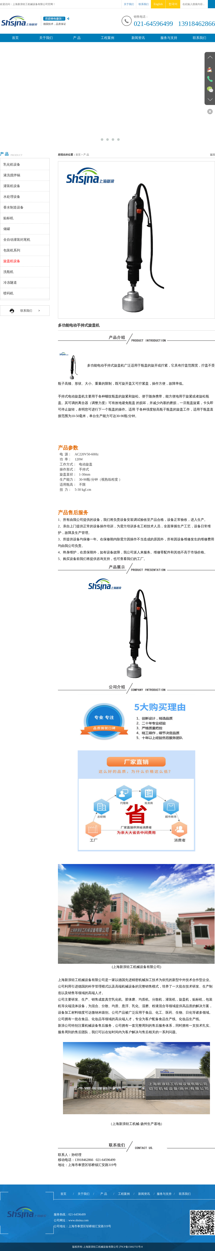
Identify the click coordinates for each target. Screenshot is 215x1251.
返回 (212, 154)
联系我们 (144, 4)
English (158, 4)
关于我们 (129, 4)
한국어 (173, 4)
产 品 (77, 38)
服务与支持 (168, 38)
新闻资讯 (138, 38)
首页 (15, 38)
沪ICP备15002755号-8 (131, 1246)
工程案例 (107, 38)
